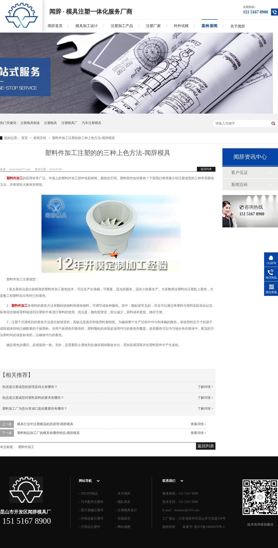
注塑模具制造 (30, 123)
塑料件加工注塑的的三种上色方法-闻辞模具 (83, 138)
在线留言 (123, 518)
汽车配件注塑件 (92, 502)
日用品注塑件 (90, 527)
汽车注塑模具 (91, 123)
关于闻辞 (237, 26)
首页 (25, 138)
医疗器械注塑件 (92, 510)
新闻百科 (40, 138)
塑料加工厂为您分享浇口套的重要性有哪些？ (34, 408)
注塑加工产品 (122, 26)
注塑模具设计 (127, 510)
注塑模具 (50, 123)
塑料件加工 (14, 178)
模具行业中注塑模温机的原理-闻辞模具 (45, 424)
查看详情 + (198, 424)
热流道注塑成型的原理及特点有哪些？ (29, 387)
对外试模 (181, 26)
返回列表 (206, 169)
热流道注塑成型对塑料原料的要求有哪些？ (33, 397)
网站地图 (123, 527)
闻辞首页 (55, 26)
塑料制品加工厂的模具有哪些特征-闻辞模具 (48, 433)
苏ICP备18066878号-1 (209, 527)
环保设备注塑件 (92, 518)
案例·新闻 (209, 26)
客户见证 (239, 172)
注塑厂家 (153, 26)
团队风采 (123, 502)
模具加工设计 (87, 26)
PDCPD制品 (89, 493)
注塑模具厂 (69, 123)
